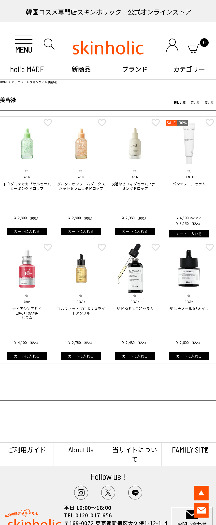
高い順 (209, 102)
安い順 (195, 102)
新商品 (81, 69)
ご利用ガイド (27, 449)
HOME (4, 82)
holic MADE (27, 69)
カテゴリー (189, 69)
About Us (80, 449)
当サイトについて (134, 454)
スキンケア (37, 82)
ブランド (135, 69)
